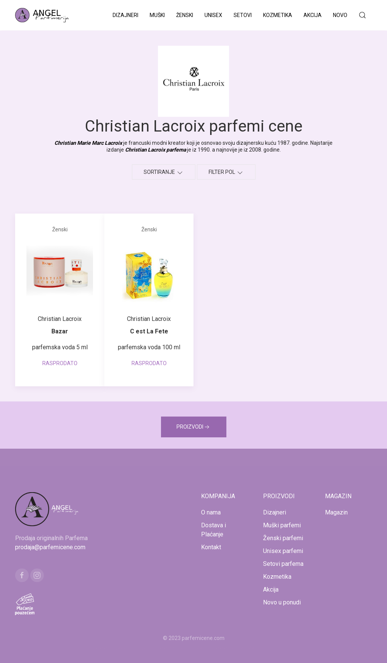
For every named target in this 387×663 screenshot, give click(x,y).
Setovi (243, 15)
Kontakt (211, 547)
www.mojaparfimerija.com (126, 647)
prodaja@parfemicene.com (50, 547)
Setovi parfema (283, 563)
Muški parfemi (282, 525)
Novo (340, 15)
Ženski (184, 15)
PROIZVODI (193, 427)
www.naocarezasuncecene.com (253, 647)
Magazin (336, 512)
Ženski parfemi (283, 538)
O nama (211, 512)
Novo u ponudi (282, 602)
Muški (157, 15)
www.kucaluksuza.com (186, 647)
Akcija (312, 15)
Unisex (213, 15)
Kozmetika (277, 15)
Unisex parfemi (283, 551)
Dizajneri (125, 15)
